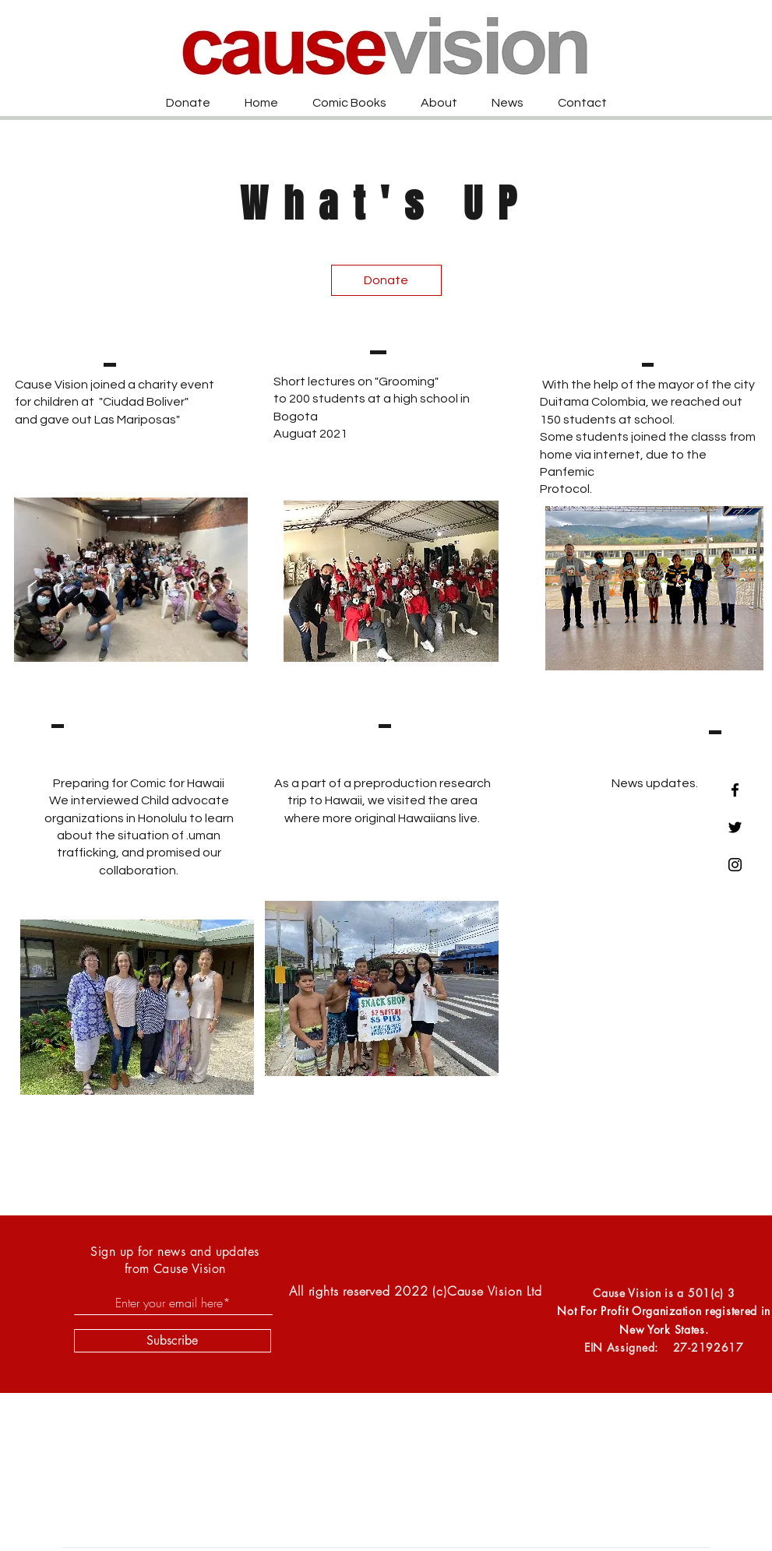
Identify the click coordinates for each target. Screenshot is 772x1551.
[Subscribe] (172, 1340)
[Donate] (386, 280)
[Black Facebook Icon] (735, 790)
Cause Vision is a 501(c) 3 (664, 1292)
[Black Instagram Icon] (735, 865)
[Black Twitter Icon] (735, 827)
